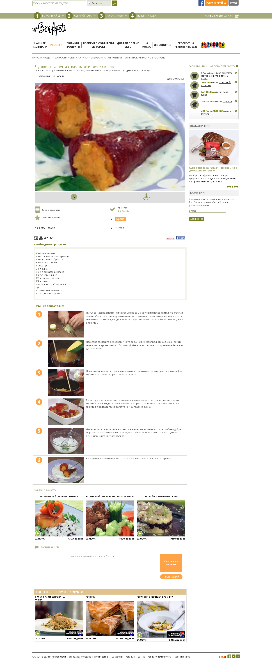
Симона (206, 82)
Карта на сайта (182, 656)
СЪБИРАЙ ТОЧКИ (83, 15)
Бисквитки (117, 656)
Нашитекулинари (40, 44)
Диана (205, 72)
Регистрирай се (216, 2)
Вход (233, 2)
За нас (141, 656)
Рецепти (56, 45)
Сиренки (227, 101)
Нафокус (146, 44)
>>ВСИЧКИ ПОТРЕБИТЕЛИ (223, 66)
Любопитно (163, 45)
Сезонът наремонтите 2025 (186, 44)
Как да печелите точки (160, 656)
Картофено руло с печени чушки (214, 77)
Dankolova (208, 92)
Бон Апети (58, 76)
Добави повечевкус (128, 44)
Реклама (130, 656)
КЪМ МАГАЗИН (222, 15)
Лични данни (101, 656)
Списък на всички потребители (49, 656)
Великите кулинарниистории (98, 44)
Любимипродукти (72, 44)
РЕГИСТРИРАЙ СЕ (51, 15)
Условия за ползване (80, 656)
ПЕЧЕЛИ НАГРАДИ (146, 15)
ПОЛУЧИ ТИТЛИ (115, 15)
